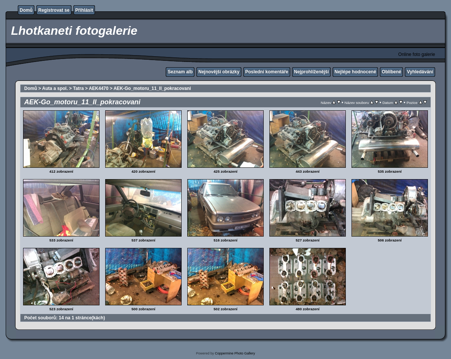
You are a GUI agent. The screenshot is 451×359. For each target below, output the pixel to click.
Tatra (78, 88)
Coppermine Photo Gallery (235, 353)
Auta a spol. (55, 88)
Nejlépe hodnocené (355, 71)
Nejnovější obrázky (218, 71)
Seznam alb (180, 71)
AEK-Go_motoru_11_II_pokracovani (152, 88)
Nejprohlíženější (311, 71)
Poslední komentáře (266, 71)
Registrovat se (54, 10)
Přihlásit (84, 10)
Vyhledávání (420, 71)
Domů (26, 10)
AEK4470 (99, 88)
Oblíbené (391, 71)
